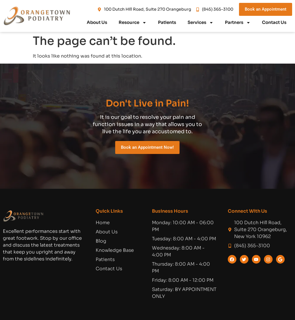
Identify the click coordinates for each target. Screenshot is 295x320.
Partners (237, 23)
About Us (97, 22)
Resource (132, 23)
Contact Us (274, 22)
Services (200, 23)
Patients (167, 22)
